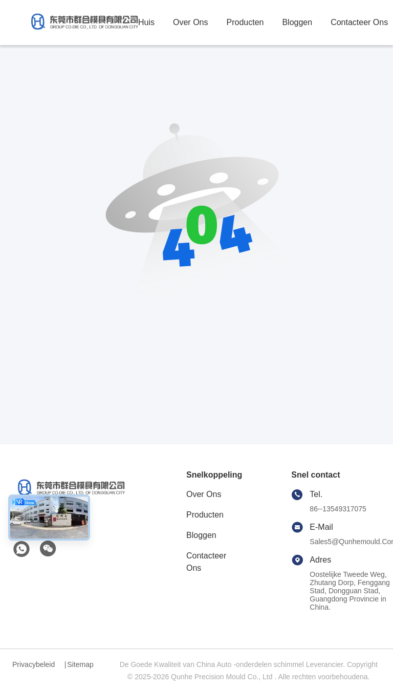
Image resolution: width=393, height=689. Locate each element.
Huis (146, 22)
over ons (190, 22)
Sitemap (80, 664)
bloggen (297, 22)
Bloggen (201, 535)
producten (245, 22)
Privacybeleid (33, 664)
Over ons (203, 494)
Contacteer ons (206, 561)
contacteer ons (359, 22)
